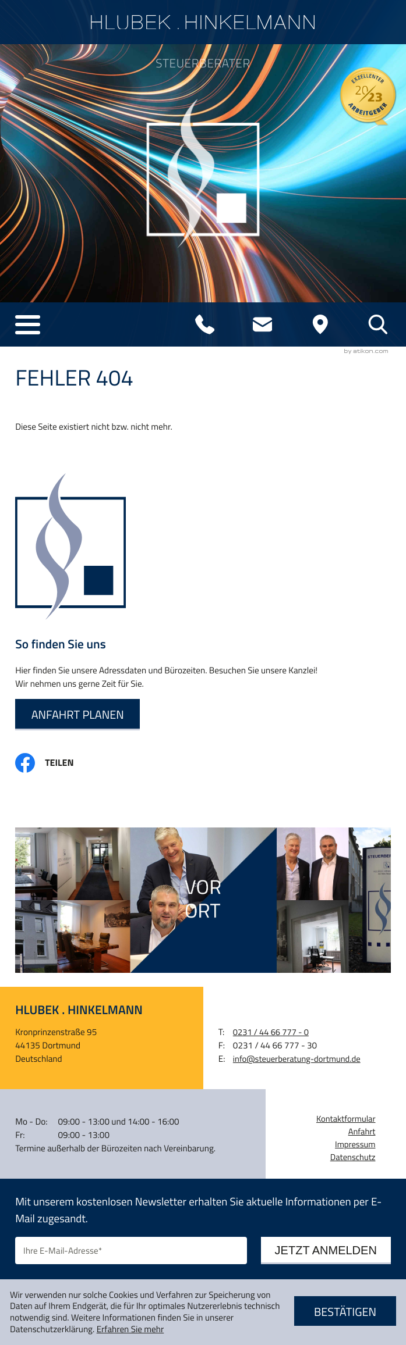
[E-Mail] (130, 1250)
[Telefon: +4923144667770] (204, 324)
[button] (27, 324)
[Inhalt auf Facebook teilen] (53, 763)
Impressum (355, 1144)
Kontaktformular (345, 1118)
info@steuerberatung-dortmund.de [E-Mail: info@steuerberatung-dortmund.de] (297, 1059)
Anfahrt (362, 1131)
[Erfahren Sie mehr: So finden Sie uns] (77, 714)
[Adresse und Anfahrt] (320, 324)
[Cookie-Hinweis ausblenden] (345, 1312)
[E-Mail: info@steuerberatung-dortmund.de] (263, 324)
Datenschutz (353, 1157)
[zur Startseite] (203, 22)
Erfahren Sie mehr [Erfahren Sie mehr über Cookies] (130, 1329)
